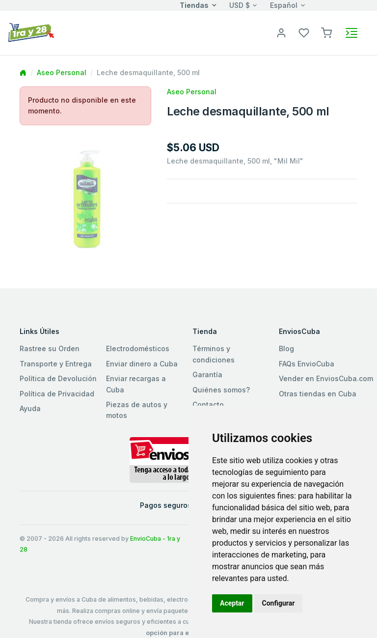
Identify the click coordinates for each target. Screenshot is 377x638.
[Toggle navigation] (351, 33)
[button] (326, 32)
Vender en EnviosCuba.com (326, 378)
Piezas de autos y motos (136, 409)
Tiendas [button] (194, 5)
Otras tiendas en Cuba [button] (317, 393)
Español (283, 5)
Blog (286, 348)
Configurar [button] (278, 603)
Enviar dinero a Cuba (142, 364)
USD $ (239, 5)
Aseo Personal (61, 72)
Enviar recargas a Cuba (136, 383)
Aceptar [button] (232, 603)
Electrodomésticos (137, 348)
